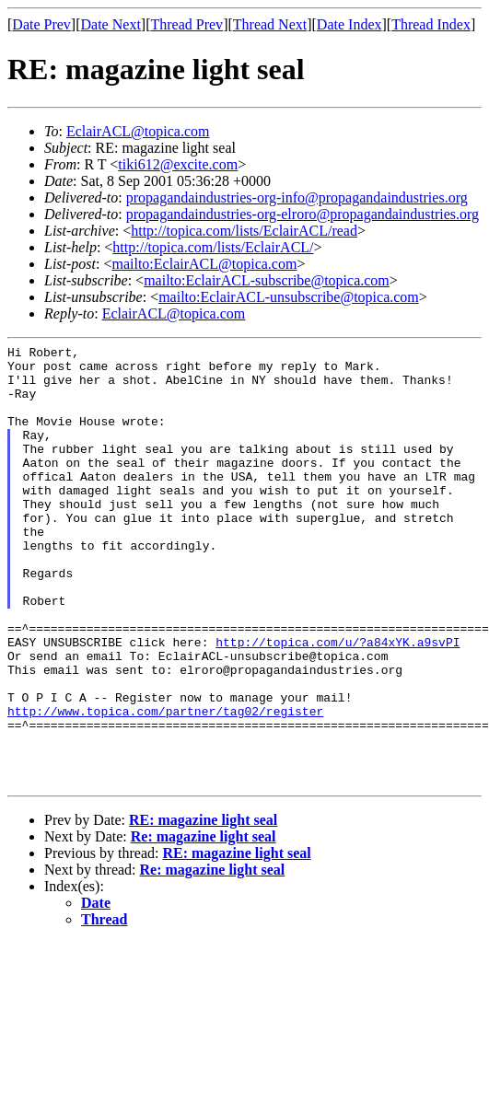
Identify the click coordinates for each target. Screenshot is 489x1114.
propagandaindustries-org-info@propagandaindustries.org (297, 197)
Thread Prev (186, 24)
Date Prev (41, 24)
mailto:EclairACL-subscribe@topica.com (267, 280)
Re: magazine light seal (203, 925)
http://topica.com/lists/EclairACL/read (244, 230)
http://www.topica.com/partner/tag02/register (165, 785)
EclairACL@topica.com (138, 131)
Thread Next (270, 24)
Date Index (349, 24)
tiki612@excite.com (178, 164)
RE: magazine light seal (203, 908)
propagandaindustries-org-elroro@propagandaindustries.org (302, 214)
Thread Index (431, 24)
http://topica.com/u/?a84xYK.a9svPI (337, 702)
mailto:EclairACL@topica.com (204, 264)
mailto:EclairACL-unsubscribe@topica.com (288, 297)
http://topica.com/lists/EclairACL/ (212, 247)
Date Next (111, 24)
